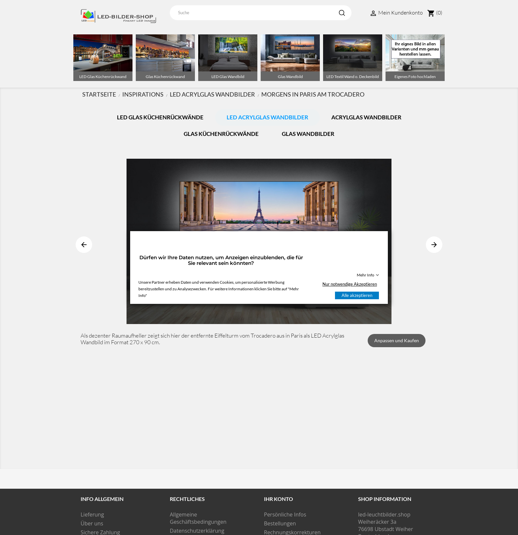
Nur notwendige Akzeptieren (349, 284)
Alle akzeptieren (357, 295)
